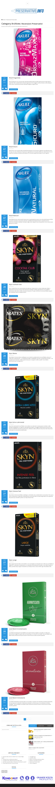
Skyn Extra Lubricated (16, 420)
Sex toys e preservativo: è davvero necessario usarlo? (14, 758)
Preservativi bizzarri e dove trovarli (10, 759)
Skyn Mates (13, 352)
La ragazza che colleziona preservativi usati (12, 756)
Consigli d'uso (33, 752)
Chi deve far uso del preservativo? (10, 755)
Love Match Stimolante (17, 694)
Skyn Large (13, 557)
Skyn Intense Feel (15, 489)
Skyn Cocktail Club (15, 283)
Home (3, 19)
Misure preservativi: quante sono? (42, 725)
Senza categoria (33, 759)
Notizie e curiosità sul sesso (36, 756)
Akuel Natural (14, 215)
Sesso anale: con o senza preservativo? (43, 737)
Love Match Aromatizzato (18, 626)
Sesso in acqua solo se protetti (36, 744)
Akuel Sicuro (13, 146)
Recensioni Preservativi (35, 758)
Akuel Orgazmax (14, 78)
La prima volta (33, 754)
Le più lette (32, 722)
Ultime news (41, 722)
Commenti (49, 722)
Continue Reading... (13, 89)
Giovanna (11, 79)
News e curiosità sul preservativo (37, 755)
